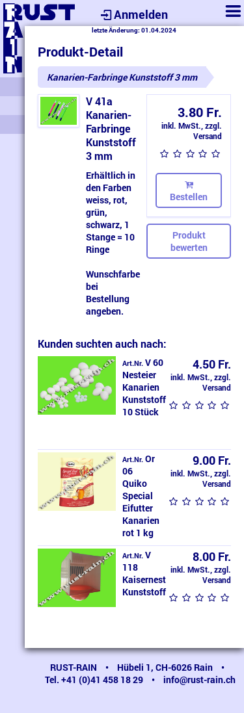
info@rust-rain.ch (199, 679)
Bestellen (189, 190)
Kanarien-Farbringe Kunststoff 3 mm (122, 77)
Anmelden (133, 14)
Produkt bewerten (189, 241)
